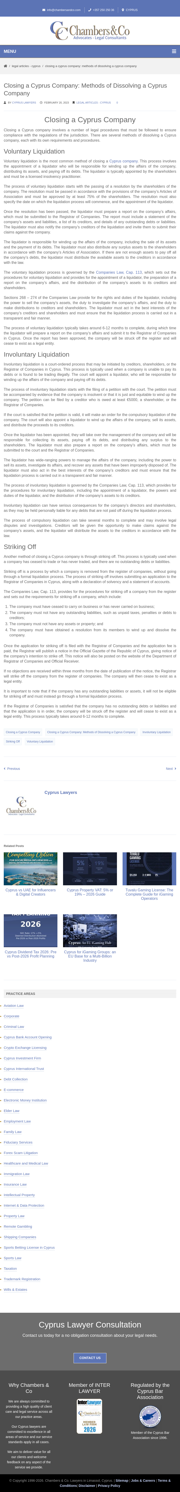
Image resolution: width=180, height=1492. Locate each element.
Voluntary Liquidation (40, 741)
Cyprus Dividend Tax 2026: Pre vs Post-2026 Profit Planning (30, 954)
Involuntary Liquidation (156, 732)
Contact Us (90, 1358)
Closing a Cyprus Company (23, 732)
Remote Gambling (18, 1226)
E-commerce (14, 1090)
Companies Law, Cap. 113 (119, 272)
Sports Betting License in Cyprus (29, 1247)
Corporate (11, 1016)
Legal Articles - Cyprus (26, 66)
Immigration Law (17, 1174)
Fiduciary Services (18, 1142)
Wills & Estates (15, 1289)
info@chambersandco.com (61, 10)
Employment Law (17, 1121)
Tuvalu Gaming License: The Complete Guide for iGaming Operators (149, 894)
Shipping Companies (20, 1237)
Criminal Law (14, 1027)
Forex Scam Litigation (21, 1153)
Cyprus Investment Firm (22, 1058)
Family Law (13, 1132)
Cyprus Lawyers (24, 102)
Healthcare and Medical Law (26, 1163)
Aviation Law (14, 1006)
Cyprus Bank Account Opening (28, 1037)
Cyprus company (123, 161)
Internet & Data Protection (24, 1205)
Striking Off (13, 741)
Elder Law (11, 1111)
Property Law (14, 1216)
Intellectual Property (19, 1195)
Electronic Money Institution (25, 1100)
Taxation (10, 1268)
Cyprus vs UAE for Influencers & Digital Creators (31, 892)
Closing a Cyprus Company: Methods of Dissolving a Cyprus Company (91, 732)
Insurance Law (15, 1184)
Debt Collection (16, 1079)
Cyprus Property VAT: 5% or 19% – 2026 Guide (90, 892)
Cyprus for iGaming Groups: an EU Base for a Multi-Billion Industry (90, 956)
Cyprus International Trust (24, 1069)
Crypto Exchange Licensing (25, 1048)
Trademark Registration (22, 1279)
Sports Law (12, 1258)
